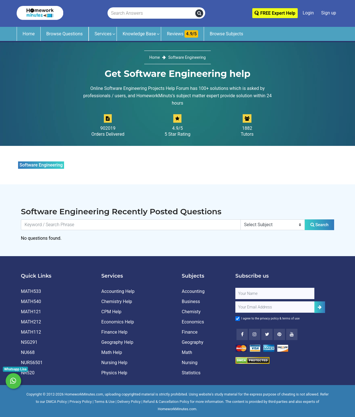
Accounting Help (118, 291)
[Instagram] (254, 334)
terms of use (291, 318)
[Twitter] (267, 334)
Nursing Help (114, 362)
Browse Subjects (226, 33)
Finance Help (114, 332)
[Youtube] (279, 334)
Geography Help (117, 342)
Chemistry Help (116, 301)
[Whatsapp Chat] (13, 381)
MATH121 (31, 311)
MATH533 (31, 291)
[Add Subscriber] (319, 307)
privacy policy (269, 318)
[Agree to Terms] (237, 318)
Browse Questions (64, 33)
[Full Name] (274, 293)
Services (103, 33)
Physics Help (114, 372)
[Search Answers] (151, 13)
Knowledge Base (139, 33)
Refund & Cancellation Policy (166, 401)
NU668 (28, 352)
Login (308, 13)
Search (319, 224)
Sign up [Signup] (328, 13)
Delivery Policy (129, 401)
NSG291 (29, 342)
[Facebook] (242, 334)
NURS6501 (32, 362)
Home (29, 33)
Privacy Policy (80, 401)
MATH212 (31, 322)
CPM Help (111, 311)
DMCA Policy (56, 401)
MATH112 (31, 332)
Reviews (182, 34)
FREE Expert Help (275, 13)
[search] (199, 13)
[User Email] (274, 307)
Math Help (111, 352)
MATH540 (31, 301)
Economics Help (117, 322)
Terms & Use (104, 401)
